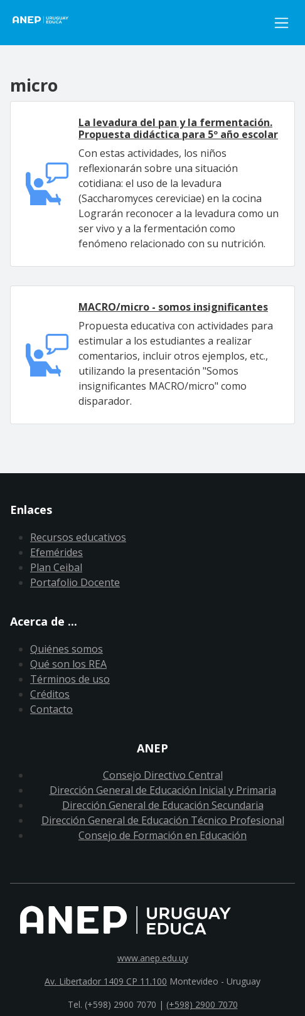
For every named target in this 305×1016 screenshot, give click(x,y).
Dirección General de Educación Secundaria (163, 805)
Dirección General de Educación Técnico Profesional (162, 820)
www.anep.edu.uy (152, 958)
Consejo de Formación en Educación (162, 835)
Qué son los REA (68, 664)
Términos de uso (70, 679)
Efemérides (56, 552)
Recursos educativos (78, 537)
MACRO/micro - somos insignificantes (173, 307)
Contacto (51, 709)
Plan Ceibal (56, 567)
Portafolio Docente (75, 582)
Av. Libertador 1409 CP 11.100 (106, 981)
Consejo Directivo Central (163, 775)
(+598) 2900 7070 (202, 1004)
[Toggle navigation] (281, 23)
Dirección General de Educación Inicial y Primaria (163, 790)
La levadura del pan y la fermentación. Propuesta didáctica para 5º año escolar (178, 128)
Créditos (50, 694)
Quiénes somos (66, 649)
